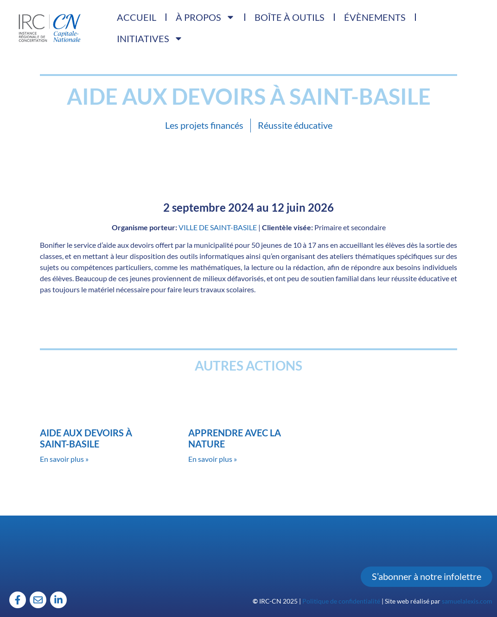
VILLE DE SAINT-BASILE (217, 227)
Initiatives (150, 38)
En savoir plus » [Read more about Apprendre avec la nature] (212, 458)
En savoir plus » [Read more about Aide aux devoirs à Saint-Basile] (64, 458)
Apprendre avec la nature (234, 438)
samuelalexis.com (467, 601)
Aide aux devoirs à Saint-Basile (86, 438)
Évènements (375, 17)
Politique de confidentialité (341, 601)
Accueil (136, 17)
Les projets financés (204, 125)
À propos (205, 17)
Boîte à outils (290, 17)
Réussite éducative (295, 125)
